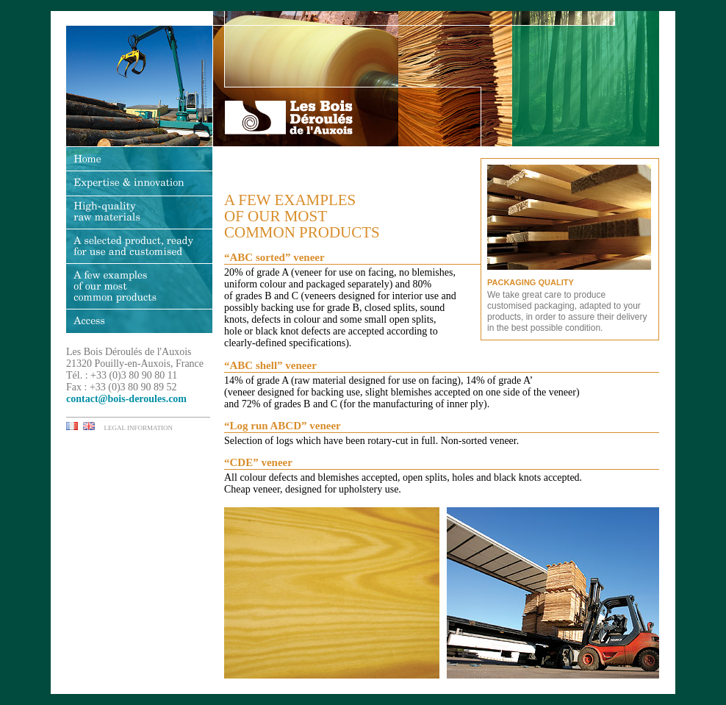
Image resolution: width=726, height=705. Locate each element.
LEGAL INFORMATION (138, 428)
